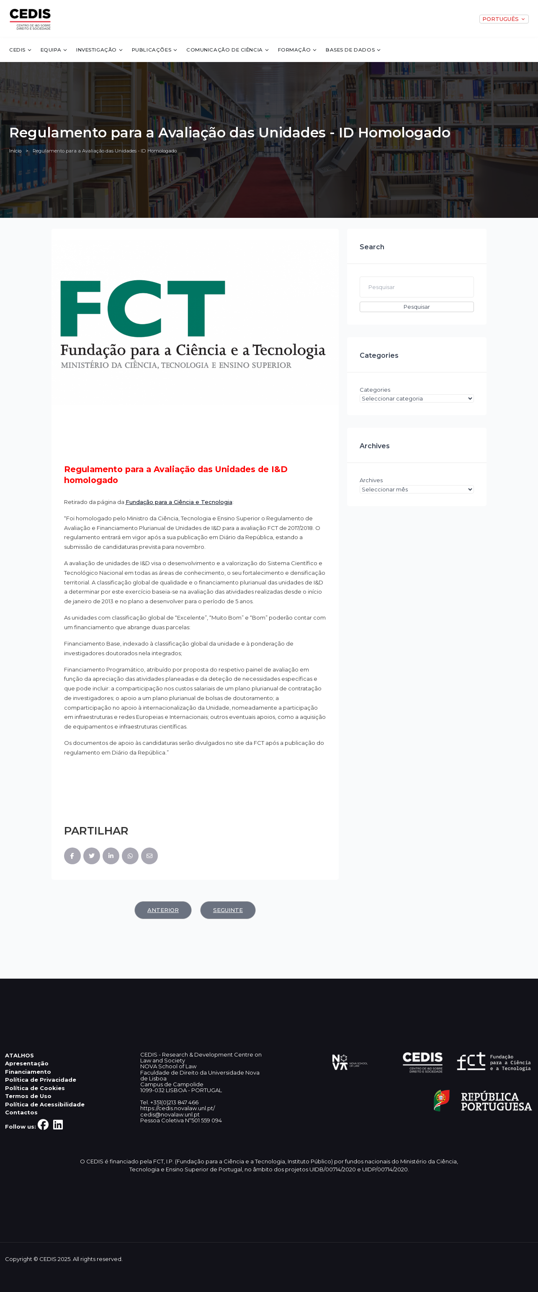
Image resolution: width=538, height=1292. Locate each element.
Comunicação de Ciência (228, 50)
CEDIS (20, 50)
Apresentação (27, 1063)
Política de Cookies (35, 1088)
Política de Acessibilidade (45, 1104)
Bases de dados (353, 50)
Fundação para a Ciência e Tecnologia (179, 502)
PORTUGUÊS (503, 19)
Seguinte (228, 910)
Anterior (163, 910)
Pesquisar (417, 306)
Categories (375, 389)
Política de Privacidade (40, 1079)
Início (15, 151)
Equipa (54, 50)
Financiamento (28, 1071)
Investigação (100, 50)
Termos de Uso (28, 1096)
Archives (371, 480)
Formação (298, 50)
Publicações (155, 50)
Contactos (21, 1112)
